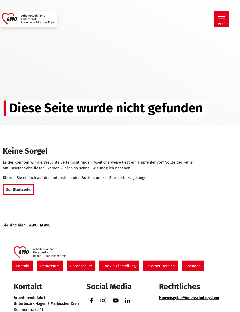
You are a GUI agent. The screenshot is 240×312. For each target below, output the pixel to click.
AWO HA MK (39, 225)
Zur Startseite (18, 189)
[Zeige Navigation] (221, 16)
